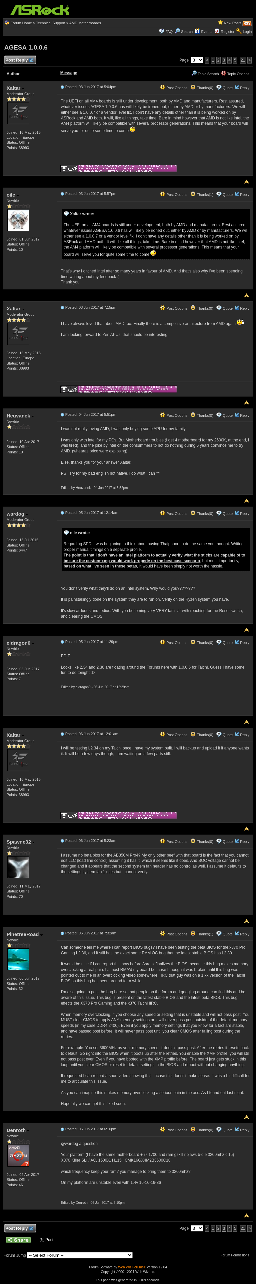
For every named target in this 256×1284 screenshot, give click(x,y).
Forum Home (21, 23)
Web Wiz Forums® (132, 1267)
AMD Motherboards (85, 23)
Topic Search (205, 74)
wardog (17, 514)
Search (187, 32)
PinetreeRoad (25, 934)
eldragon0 (20, 643)
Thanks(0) (201, 88)
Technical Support (50, 23)
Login (247, 32)
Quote (228, 88)
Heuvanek (20, 415)
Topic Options (235, 74)
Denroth (18, 1130)
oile (13, 195)
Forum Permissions (236, 1255)
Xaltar (15, 88)
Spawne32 (21, 842)
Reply (244, 88)
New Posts (233, 23)
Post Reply (19, 60)
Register (227, 32)
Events (203, 32)
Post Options (173, 88)
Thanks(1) (201, 195)
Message (68, 73)
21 (243, 60)
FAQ (169, 32)
